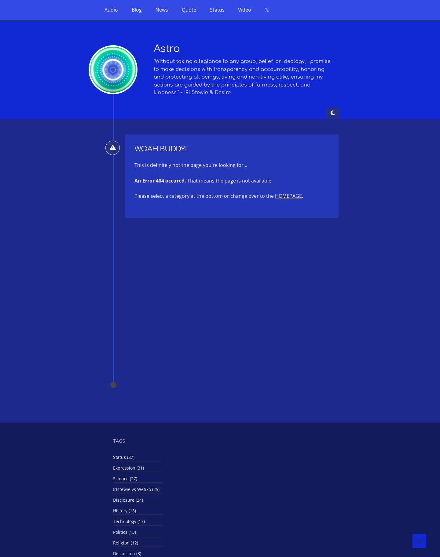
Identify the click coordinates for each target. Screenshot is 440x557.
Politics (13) (124, 532)
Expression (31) (128, 468)
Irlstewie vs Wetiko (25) (136, 489)
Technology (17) (129, 521)
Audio (111, 9)
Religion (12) (125, 543)
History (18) (124, 511)
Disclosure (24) (128, 500)
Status (217, 9)
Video (244, 9)
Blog (137, 9)
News (162, 9)
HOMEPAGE (288, 196)
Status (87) (123, 457)
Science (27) (125, 478)
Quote (189, 9)
